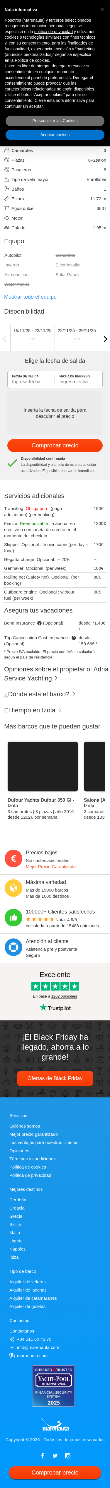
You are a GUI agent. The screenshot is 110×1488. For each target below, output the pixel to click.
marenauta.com (28, 1355)
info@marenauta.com (34, 1347)
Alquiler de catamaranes (33, 1298)
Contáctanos (21, 1330)
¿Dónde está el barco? (40, 694)
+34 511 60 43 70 (30, 1339)
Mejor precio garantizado (33, 1134)
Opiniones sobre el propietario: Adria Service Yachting (56, 674)
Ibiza (14, 1257)
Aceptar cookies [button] (55, 134)
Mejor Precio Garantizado (51, 866)
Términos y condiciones (32, 1158)
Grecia (15, 1216)
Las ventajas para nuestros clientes (43, 1142)
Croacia (17, 1207)
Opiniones (19, 1150)
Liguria (16, 1240)
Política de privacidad (30, 1175)
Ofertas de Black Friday (54, 1078)
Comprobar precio (54, 445)
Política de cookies (27, 1166)
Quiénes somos (24, 1125)
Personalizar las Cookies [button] (54, 120)
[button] (102, 9)
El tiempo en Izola (33, 710)
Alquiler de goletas (27, 1306)
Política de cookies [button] (32, 60)
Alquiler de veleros (27, 1281)
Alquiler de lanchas (28, 1289)
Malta (14, 1232)
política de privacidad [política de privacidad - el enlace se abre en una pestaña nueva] (53, 31)
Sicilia (15, 1224)
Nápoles (17, 1248)
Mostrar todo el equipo (30, 297)
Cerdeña (17, 1199)
